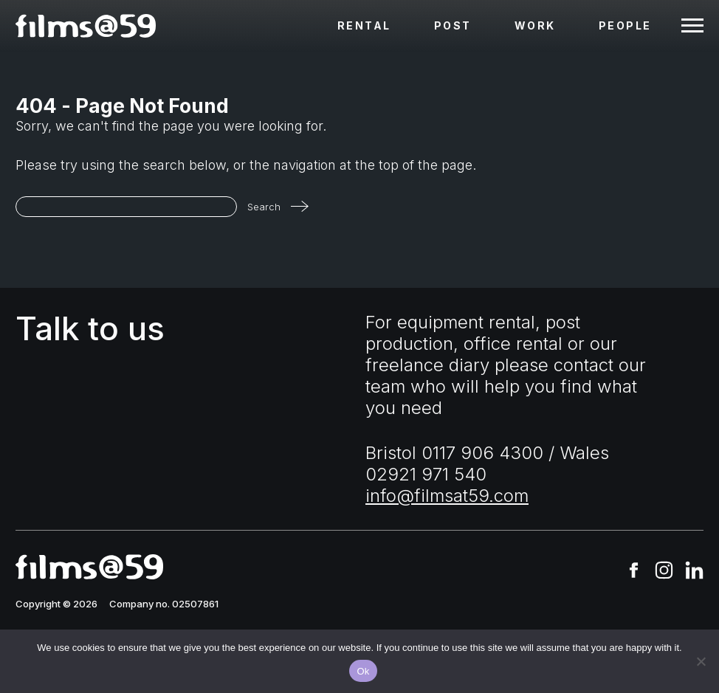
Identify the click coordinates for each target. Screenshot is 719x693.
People (625, 25)
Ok (363, 671)
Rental (364, 25)
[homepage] (86, 26)
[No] (700, 661)
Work (535, 25)
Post (453, 25)
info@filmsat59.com (447, 495)
